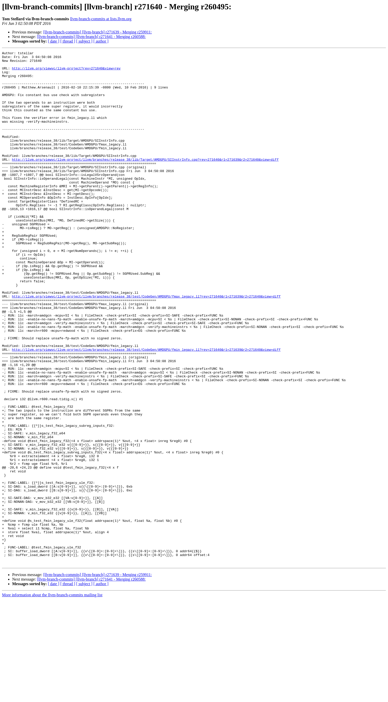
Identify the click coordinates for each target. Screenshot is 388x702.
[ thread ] (67, 41)
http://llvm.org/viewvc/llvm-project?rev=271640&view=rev (66, 72)
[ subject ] (84, 41)
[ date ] (53, 41)
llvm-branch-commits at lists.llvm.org (100, 19)
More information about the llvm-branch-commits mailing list (52, 697)
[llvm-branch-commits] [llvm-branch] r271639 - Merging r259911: (97, 32)
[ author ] (101, 41)
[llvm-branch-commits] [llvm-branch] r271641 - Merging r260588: (91, 36)
